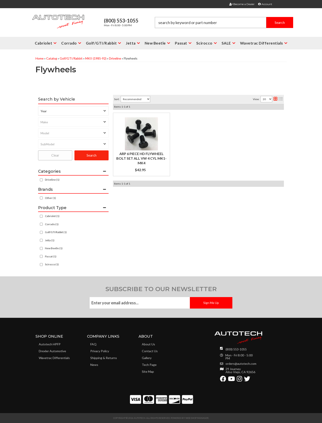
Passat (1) (50, 256)
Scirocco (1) (52, 264)
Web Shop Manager (197, 418)
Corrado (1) (52, 224)
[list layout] (281, 99)
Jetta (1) (49, 240)
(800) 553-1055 (236, 349)
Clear (55, 155)
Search (91, 155)
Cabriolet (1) (52, 216)
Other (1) (50, 198)
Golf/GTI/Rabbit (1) (56, 232)
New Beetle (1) (54, 248)
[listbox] (73, 111)
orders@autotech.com (241, 363)
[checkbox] (41, 198)
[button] (224, 22)
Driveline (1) (52, 179)
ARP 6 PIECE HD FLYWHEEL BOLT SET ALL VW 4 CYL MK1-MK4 (141, 158)
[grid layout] (275, 99)
